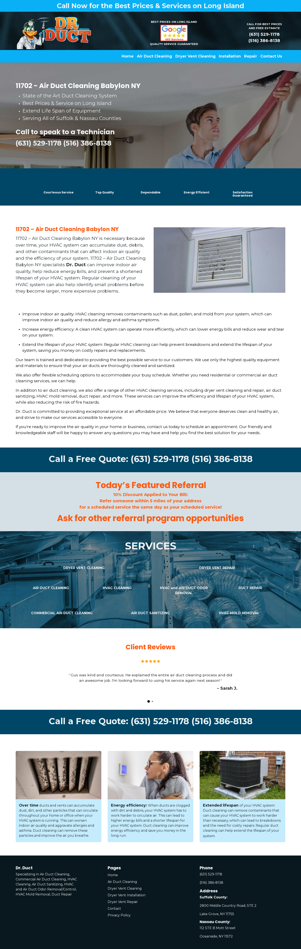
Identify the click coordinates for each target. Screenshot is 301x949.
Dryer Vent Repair (123, 902)
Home (113, 875)
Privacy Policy (119, 915)
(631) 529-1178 (264, 34)
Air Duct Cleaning (122, 882)
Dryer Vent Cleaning (125, 888)
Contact (114, 909)
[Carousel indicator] (148, 701)
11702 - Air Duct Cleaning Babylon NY (78, 85)
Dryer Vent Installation (126, 895)
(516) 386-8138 (264, 40)
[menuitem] (127, 56)
